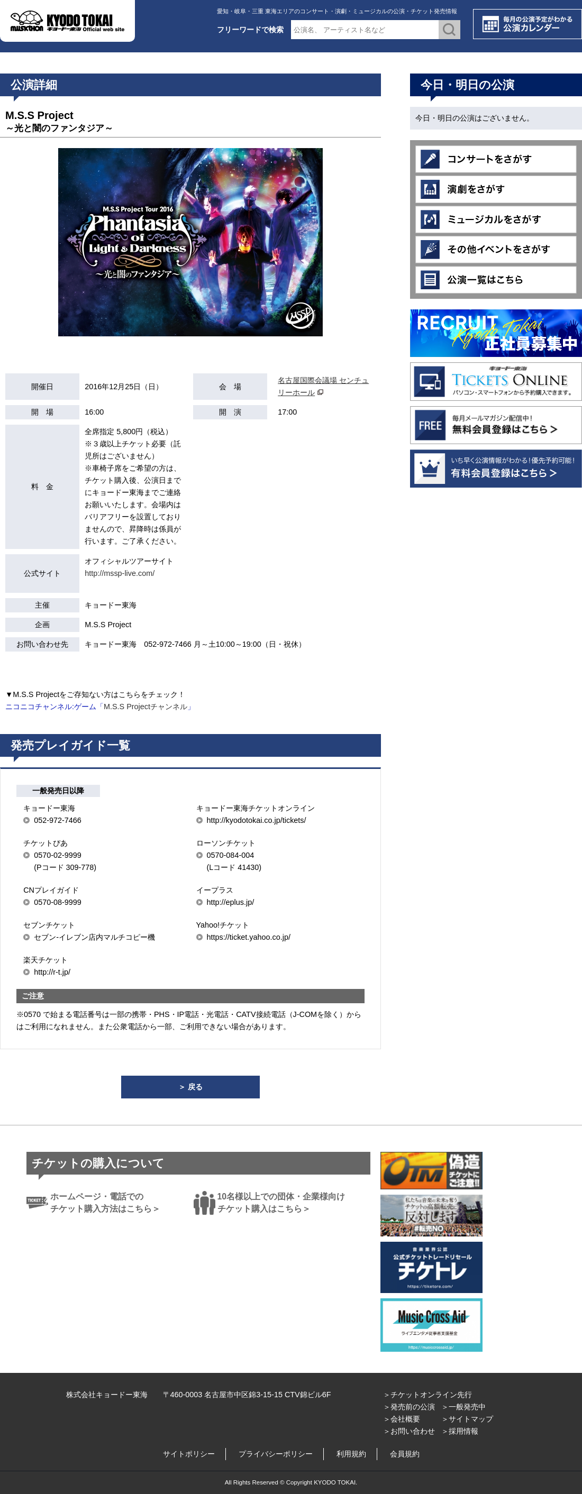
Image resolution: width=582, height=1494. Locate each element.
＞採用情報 (459, 1431)
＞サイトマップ (467, 1419)
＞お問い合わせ (409, 1431)
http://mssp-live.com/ (119, 573)
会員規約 (405, 1454)
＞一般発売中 (463, 1407)
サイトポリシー (189, 1454)
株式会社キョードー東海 (107, 1394)
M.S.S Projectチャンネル (145, 706)
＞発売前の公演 (409, 1407)
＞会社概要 (401, 1419)
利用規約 (351, 1454)
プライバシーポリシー (276, 1454)
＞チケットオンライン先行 (427, 1394)
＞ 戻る (190, 1087)
